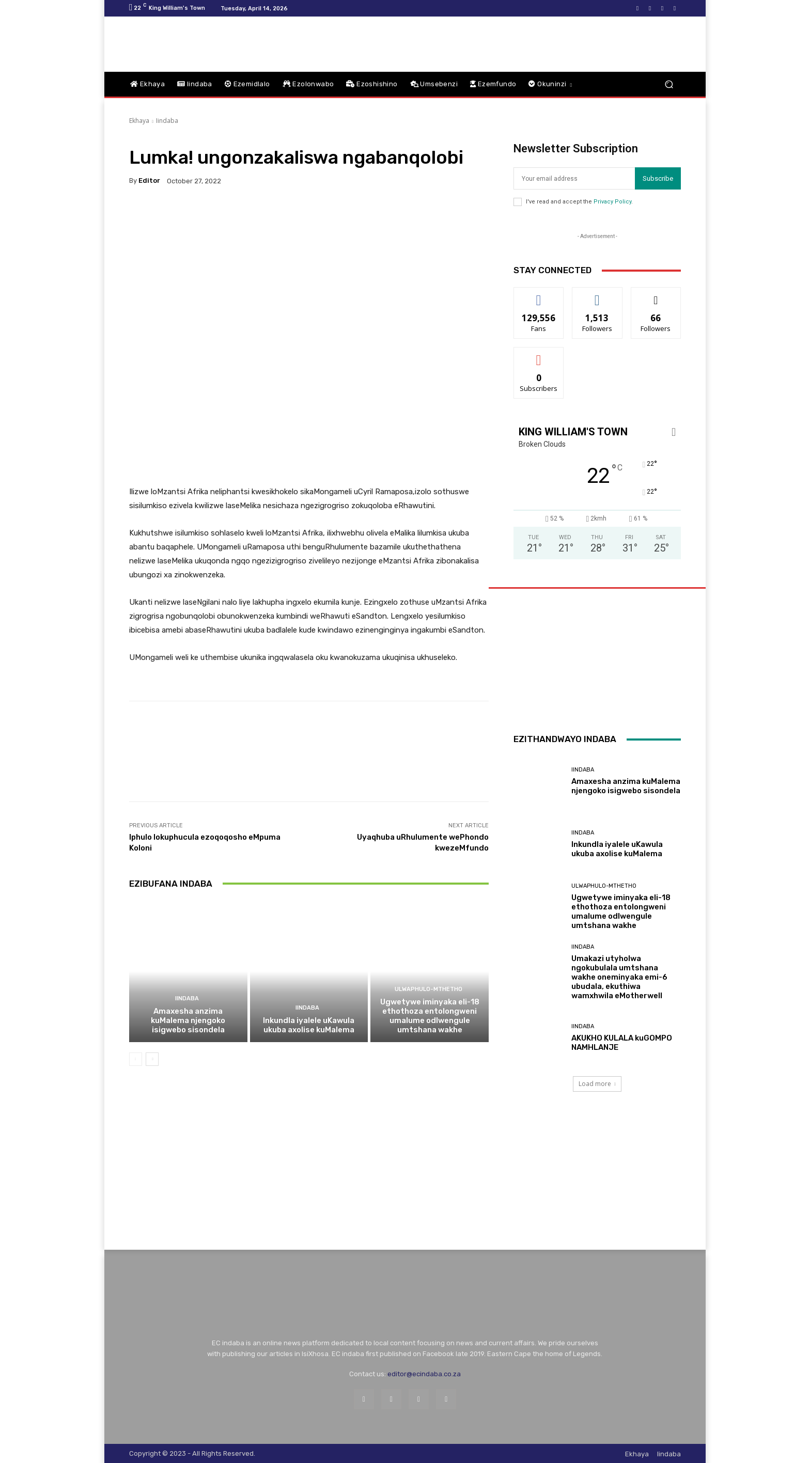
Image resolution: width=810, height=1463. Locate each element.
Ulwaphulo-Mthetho (428, 989)
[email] (574, 178)
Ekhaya (139, 120)
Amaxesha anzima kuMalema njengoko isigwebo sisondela (188, 1020)
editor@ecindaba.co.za (424, 1374)
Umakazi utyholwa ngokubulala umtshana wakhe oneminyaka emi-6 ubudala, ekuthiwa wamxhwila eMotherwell (619, 977)
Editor (149, 180)
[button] (669, 84)
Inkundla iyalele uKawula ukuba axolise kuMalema (308, 1025)
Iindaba (167, 120)
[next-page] (152, 1059)
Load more (597, 1083)
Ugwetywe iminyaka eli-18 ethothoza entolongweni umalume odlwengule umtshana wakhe (429, 1015)
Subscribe (658, 178)
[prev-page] (135, 1059)
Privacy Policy (612, 201)
